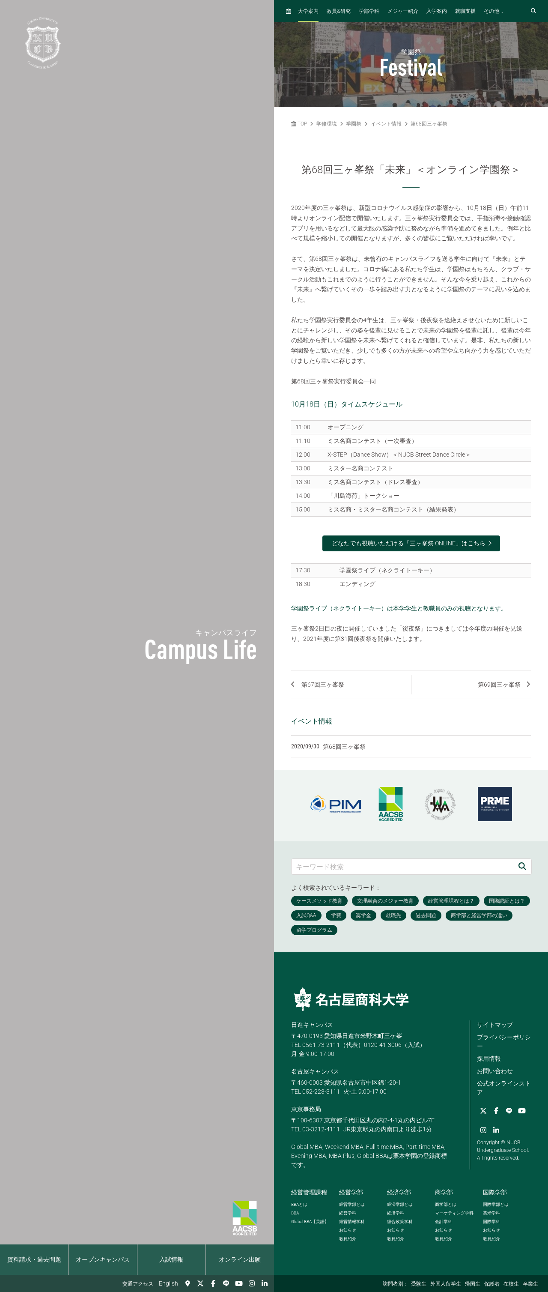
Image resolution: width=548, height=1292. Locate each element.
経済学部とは (400, 1204)
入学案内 (436, 11)
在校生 (511, 1284)
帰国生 (472, 1284)
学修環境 (326, 124)
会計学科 (443, 1221)
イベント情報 (386, 124)
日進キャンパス (312, 1024)
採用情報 (489, 1058)
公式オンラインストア (504, 1088)
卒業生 (530, 1284)
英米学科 (491, 1213)
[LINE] (226, 1283)
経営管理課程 (309, 1192)
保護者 (492, 1284)
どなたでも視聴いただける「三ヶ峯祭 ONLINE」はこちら (408, 543)
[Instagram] (251, 1283)
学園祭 (353, 124)
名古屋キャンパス (315, 1071)
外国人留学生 (445, 1284)
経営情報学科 (352, 1221)
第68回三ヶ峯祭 (429, 124)
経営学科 (347, 1213)
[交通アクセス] (187, 1283)
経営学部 (351, 1192)
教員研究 (339, 11)
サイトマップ (495, 1024)
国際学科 (491, 1221)
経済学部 (399, 1192)
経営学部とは (352, 1204)
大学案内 (308, 11)
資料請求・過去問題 (34, 1259)
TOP (299, 124)
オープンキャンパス (103, 1259)
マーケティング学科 (454, 1213)
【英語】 (310, 1221)
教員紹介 (347, 1238)
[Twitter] (200, 1283)
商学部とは (445, 1204)
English (168, 1283)
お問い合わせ (495, 1071)
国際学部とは (496, 1204)
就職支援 (465, 11)
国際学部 (495, 1192)
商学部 (444, 1192)
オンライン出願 (240, 1259)
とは (299, 1204)
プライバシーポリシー (504, 1042)
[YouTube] (238, 1283)
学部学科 (369, 11)
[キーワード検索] (402, 866)
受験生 (418, 1284)
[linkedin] (264, 1283)
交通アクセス (137, 1284)
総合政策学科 (400, 1221)
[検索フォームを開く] (533, 11)
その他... (493, 11)
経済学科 (395, 1213)
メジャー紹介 (402, 11)
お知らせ (347, 1230)
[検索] (522, 866)
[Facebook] (213, 1283)
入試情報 (171, 1259)
